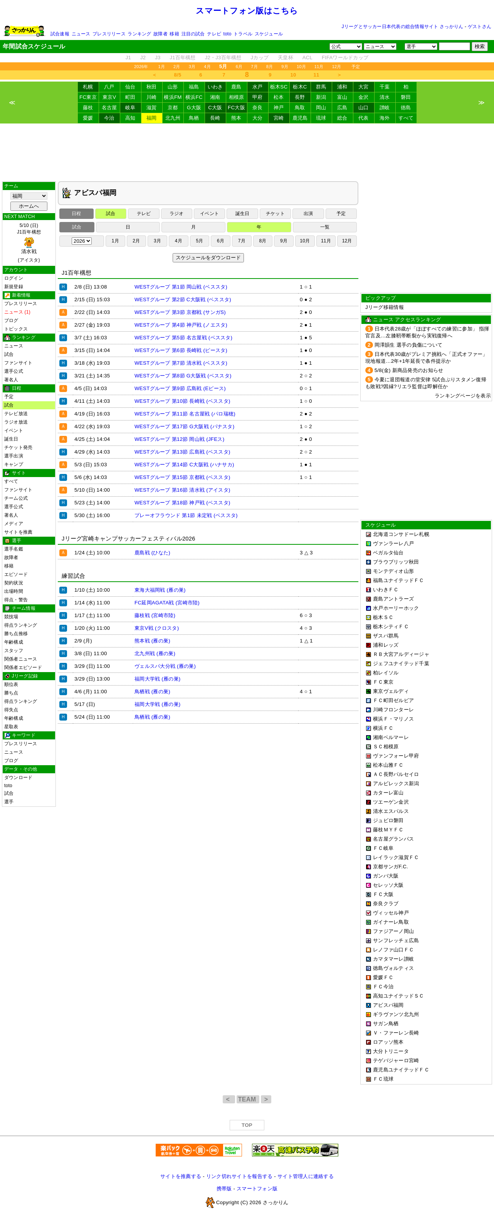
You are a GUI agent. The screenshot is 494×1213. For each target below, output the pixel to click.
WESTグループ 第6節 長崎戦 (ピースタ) (180, 350)
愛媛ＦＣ (383, 977)
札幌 (88, 87)
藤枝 (88, 107)
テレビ (214, 34)
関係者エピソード (23, 667)
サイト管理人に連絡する (305, 1176)
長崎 (215, 118)
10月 (301, 66)
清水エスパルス (391, 811)
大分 (257, 118)
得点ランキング (20, 625)
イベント (13, 430)
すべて (406, 118)
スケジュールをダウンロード (208, 257)
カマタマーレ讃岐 (393, 959)
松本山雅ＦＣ (388, 765)
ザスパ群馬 (385, 636)
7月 (254, 66)
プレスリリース (109, 34)
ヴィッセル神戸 (391, 913)
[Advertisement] (247, 152)
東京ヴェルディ (391, 691)
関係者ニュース (20, 659)
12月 (336, 66)
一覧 (324, 227)
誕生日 (11, 439)
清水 (385, 97)
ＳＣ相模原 (385, 746)
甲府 (257, 97)
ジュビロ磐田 (388, 820)
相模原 (236, 97)
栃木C (300, 87)
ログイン (13, 278)
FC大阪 (236, 107)
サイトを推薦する (180, 1176)
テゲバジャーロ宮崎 (396, 1060)
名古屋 (109, 107)
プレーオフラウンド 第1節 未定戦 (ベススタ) (186, 515)
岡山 (321, 107)
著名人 (11, 379)
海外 (385, 118)
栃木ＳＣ (383, 617)
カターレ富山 (388, 793)
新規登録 (13, 286)
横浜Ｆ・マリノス (393, 719)
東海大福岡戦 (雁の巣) (160, 590)
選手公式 (13, 371)
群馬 (321, 87)
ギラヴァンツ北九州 (396, 1014)
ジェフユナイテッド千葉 (401, 663)
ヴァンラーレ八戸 (393, 543)
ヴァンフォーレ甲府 (396, 756)
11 (316, 75)
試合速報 (59, 34)
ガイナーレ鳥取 (391, 922)
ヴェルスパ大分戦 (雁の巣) (165, 666)
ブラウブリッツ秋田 (396, 562)
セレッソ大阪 (388, 885)
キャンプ (13, 464)
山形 (173, 87)
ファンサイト (18, 362)
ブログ (11, 320)
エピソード (16, 574)
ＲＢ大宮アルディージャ (401, 654)
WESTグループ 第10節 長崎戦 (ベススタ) (182, 401)
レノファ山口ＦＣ (393, 950)
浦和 (342, 87)
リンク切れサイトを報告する (239, 1176)
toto (227, 34)
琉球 (321, 118)
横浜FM (172, 97)
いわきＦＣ (385, 589)
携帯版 (224, 1188)
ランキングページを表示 (463, 396)
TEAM (248, 1099)
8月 (269, 66)
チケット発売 (18, 447)
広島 (342, 107)
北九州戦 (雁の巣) (154, 653)
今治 (109, 118)
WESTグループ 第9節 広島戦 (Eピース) (180, 388)
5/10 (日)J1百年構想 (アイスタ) (29, 243)
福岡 (151, 118)
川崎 (151, 97)
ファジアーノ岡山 (393, 931)
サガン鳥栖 (385, 1023)
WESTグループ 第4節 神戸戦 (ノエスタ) (180, 325)
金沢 (363, 97)
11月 (319, 66)
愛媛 (88, 118)
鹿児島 (300, 118)
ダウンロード (18, 777)
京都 (173, 107)
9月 (284, 66)
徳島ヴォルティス (393, 968)
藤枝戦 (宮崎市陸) (154, 615)
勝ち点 (11, 693)
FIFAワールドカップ (345, 57)
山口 (363, 107)
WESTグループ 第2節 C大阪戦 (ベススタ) (182, 299)
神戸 (279, 107)
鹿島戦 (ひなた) (152, 553)
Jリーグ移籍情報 (384, 307)
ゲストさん (479, 26)
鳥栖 (194, 118)
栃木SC (279, 87)
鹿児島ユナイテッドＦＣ (401, 1070)
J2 (143, 57)
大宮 (363, 87)
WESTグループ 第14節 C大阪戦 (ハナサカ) (184, 464)
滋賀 (151, 107)
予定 (355, 66)
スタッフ (13, 650)
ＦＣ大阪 (383, 894)
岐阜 (130, 107)
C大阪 (215, 107)
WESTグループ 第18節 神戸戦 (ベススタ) (182, 503)
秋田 (151, 87)
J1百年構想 (182, 57)
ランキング (139, 34)
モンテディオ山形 (393, 571)
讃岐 (385, 107)
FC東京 (88, 97)
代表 (363, 118)
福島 (194, 87)
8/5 (177, 75)
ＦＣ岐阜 (383, 848)
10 (293, 75)
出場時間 (13, 591)
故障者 (160, 34)
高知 (130, 118)
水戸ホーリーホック (396, 608)
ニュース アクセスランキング (407, 319)
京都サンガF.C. (390, 866)
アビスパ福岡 (388, 1005)
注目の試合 (193, 34)
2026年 (141, 66)
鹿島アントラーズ (393, 599)
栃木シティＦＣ (391, 626)
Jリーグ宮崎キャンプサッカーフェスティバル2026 (128, 539)
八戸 (109, 87)
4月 (207, 66)
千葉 (385, 87)
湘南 (215, 97)
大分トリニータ (391, 1051)
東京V (109, 97)
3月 (192, 66)
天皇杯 (285, 57)
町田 (130, 97)
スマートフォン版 (257, 1188)
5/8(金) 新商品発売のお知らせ (409, 370)
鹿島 (236, 87)
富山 (342, 97)
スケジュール (269, 34)
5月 (199, 241)
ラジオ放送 (16, 422)
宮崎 (279, 118)
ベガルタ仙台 (388, 553)
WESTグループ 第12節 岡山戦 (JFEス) (179, 439)
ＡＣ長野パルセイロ (396, 774)
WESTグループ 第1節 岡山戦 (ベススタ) (180, 287)
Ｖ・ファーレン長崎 (396, 1033)
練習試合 (73, 576)
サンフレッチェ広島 (396, 940)
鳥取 (300, 107)
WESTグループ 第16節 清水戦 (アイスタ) (182, 490)
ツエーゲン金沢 (391, 802)
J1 (128, 57)
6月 (239, 66)
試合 (8, 354)
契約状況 (13, 583)
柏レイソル (385, 673)
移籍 (174, 34)
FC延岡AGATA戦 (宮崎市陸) (167, 603)
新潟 (321, 97)
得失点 (11, 709)
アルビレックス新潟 (396, 783)
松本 (279, 97)
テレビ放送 (16, 413)
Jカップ (260, 57)
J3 (157, 57)
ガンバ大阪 (385, 876)
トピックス (16, 329)
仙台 (130, 87)
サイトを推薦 (18, 532)
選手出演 (13, 456)
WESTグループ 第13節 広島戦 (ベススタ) (182, 452)
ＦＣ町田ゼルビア (393, 700)
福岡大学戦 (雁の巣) (157, 679)
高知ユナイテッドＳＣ (398, 996)
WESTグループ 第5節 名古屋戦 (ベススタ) (183, 337)
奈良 (257, 107)
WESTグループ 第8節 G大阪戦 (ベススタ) (183, 376)
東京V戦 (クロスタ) (156, 628)
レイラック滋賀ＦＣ (396, 857)
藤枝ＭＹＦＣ (388, 830)
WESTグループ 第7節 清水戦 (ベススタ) (180, 363)
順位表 (11, 684)
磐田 (406, 97)
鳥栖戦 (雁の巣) (152, 691)
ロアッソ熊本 (388, 1042)
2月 (176, 66)
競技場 (11, 616)
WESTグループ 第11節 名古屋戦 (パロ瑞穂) (184, 414)
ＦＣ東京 (383, 682)
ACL (307, 57)
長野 (300, 97)
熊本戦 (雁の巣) (152, 641)
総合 (342, 118)
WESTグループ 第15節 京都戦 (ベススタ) (182, 477)
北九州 (173, 118)
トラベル (243, 34)
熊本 (236, 118)
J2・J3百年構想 (223, 57)
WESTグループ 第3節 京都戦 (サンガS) (180, 312)
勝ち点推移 (16, 633)
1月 (161, 66)
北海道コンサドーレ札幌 (401, 534)
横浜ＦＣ (383, 728)
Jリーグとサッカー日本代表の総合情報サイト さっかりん (403, 26)
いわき (215, 87)
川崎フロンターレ (393, 709)
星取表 (11, 726)
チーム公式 (16, 498)
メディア (13, 523)
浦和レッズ (385, 645)
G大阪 (194, 107)
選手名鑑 (13, 549)
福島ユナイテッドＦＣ (398, 580)
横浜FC (194, 97)
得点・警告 (16, 599)
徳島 (406, 107)
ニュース (81, 34)
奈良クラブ (385, 903)
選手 (8, 801)
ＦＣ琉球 (383, 1079)
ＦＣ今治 (383, 986)
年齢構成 (13, 642)
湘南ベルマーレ (391, 737)
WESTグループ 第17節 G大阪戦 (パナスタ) (184, 426)
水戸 (257, 87)
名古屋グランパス (393, 839)
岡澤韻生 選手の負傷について (408, 345)
